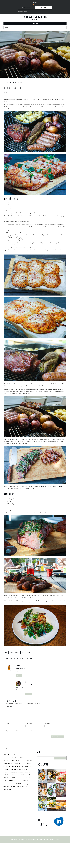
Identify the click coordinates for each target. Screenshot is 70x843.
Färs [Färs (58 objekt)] (30, 763)
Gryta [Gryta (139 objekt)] (19, 766)
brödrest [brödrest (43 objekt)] (26, 754)
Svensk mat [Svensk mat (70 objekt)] (6, 786)
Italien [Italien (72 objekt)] (21, 769)
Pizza (6, 652)
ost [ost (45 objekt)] (31, 775)
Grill (14, 82)
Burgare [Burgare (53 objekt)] (30, 755)
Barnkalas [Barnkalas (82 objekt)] (17, 755)
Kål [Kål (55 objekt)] (9, 772)
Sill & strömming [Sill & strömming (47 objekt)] (19, 780)
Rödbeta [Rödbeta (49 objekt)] (31, 777)
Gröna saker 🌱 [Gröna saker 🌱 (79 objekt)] (26, 766)
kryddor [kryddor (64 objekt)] (5, 772)
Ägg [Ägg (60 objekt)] (7, 789)
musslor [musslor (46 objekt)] (25, 775)
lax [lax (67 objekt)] (11, 772)
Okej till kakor (44, 7)
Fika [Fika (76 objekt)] (28, 760)
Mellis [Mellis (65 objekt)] (5, 775)
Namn (7, 723)
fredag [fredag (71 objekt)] (13, 763)
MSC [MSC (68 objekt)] (22, 775)
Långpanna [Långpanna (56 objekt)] (14, 772)
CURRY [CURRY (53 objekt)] (21, 757)
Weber (28, 652)
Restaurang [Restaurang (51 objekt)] (22, 777)
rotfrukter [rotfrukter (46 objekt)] (27, 777)
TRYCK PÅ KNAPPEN (60, 758)
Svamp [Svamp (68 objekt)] (26, 784)
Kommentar (9, 706)
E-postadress (28, 723)
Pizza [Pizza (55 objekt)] (10, 777)
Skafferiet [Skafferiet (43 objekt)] (31, 780)
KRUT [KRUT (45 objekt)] (29, 769)
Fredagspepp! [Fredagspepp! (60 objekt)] (18, 763)
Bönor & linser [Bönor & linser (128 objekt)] (8, 757)
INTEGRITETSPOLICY (54, 839)
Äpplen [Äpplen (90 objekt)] (11, 789)
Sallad (11, 652)
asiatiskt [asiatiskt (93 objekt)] (6, 755)
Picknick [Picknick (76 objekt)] (5, 777)
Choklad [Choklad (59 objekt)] (17, 757)
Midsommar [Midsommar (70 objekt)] (15, 775)
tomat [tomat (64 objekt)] (19, 786)
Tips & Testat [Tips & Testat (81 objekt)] (14, 787)
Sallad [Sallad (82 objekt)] (5, 781)
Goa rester (10, 82)
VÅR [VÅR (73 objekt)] (4, 789)
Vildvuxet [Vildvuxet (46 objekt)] (24, 786)
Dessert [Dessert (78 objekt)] (18, 760)
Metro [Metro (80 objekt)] (9, 775)
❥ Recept (6, 82)
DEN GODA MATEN (35, 17)
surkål (23, 652)
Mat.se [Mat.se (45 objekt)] (19, 772)
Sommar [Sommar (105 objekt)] (18, 784)
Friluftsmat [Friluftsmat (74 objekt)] (26, 763)
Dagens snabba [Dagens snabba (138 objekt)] (9, 760)
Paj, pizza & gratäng (19, 82)
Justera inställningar (22, 11)
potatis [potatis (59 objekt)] (17, 777)
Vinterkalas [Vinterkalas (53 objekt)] (28, 786)
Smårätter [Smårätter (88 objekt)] (6, 784)
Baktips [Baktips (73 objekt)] (12, 755)
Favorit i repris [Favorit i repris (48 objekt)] (23, 760)
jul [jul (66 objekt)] (24, 769)
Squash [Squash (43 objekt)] (22, 783)
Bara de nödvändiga (26, 7)
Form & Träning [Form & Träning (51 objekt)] (6, 763)
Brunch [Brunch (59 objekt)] (22, 755)
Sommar (17, 652)
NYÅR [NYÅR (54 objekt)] (29, 775)
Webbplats (47, 723)
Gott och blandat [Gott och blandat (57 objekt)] (13, 766)
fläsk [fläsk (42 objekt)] (31, 760)
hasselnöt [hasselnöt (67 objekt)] (11, 769)
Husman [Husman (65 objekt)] (16, 769)
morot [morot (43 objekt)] (20, 775)
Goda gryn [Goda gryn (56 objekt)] (5, 766)
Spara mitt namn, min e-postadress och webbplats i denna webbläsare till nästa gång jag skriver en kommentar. (33, 731)
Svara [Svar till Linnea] (18, 675)
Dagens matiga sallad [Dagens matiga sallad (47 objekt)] (27, 757)
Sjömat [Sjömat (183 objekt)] (26, 780)
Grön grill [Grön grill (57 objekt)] (5, 769)
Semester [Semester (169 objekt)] (11, 780)
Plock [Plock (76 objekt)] (13, 777)
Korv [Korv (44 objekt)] (26, 769)
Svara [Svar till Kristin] (28, 694)
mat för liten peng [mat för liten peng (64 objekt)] (25, 772)
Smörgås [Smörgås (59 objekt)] (12, 784)
